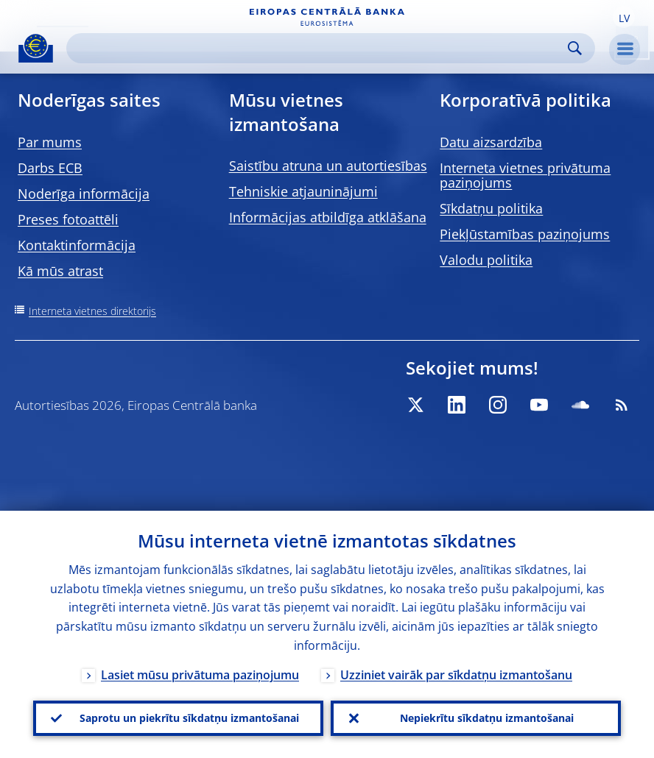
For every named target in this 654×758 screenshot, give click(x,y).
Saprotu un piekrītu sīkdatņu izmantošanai (189, 718)
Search (575, 48)
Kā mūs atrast (60, 271)
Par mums (50, 142)
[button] (624, 17)
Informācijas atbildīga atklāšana (327, 217)
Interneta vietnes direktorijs (92, 311)
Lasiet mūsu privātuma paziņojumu (200, 675)
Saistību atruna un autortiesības (328, 165)
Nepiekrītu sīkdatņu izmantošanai (487, 718)
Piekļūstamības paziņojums (525, 234)
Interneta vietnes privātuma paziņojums (525, 175)
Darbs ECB (50, 168)
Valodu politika (486, 260)
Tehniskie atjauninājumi (303, 191)
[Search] (319, 48)
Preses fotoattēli (68, 219)
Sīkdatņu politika (491, 208)
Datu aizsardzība (491, 142)
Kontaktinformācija (77, 245)
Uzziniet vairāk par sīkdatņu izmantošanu (456, 675)
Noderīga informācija (84, 193)
